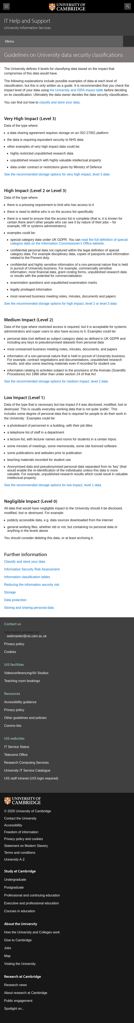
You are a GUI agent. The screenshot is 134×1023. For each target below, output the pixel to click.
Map (7, 956)
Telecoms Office (16, 754)
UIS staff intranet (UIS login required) (31, 778)
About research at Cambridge (25, 993)
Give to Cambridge (18, 940)
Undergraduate (15, 879)
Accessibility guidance (20, 702)
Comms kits (12, 725)
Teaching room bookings (22, 681)
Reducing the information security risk (31, 584)
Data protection (15, 600)
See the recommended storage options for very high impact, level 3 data (57, 174)
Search (127, 6)
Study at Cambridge (20, 871)
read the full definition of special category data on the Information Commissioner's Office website (69, 241)
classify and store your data (59, 102)
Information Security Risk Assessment (32, 569)
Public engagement (18, 1000)
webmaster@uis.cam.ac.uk (26, 636)
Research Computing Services (26, 762)
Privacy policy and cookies (23, 839)
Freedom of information (21, 832)
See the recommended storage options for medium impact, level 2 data (56, 381)
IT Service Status (16, 747)
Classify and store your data (24, 561)
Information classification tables (27, 577)
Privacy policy (14, 644)
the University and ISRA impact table (76, 90)
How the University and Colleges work (32, 932)
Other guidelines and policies (25, 718)
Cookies (10, 652)
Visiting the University (20, 964)
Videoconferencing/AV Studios (26, 673)
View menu (6, 6)
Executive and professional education (31, 903)
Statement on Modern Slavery (26, 846)
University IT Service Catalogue (27, 770)
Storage (10, 592)
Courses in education (19, 911)
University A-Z (14, 859)
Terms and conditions (19, 852)
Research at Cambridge (22, 976)
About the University (20, 923)
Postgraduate (14, 887)
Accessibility (13, 825)
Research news (15, 985)
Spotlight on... (14, 1008)
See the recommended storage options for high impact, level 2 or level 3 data (60, 303)
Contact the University (20, 818)
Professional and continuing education (32, 895)
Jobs (7, 948)
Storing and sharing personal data (29, 607)
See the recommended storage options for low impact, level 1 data (52, 485)
